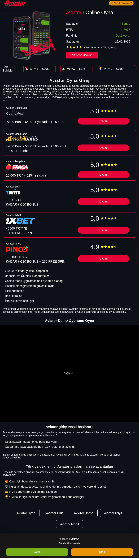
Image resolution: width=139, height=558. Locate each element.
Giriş (102, 552)
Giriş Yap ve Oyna (82, 55)
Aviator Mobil (69, 524)
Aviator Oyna (26, 513)
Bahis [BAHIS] (37, 552)
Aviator (74, 539)
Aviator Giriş (54, 513)
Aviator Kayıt (113, 513)
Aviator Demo (83, 513)
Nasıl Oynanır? (123, 3)
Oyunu (104, 121)
